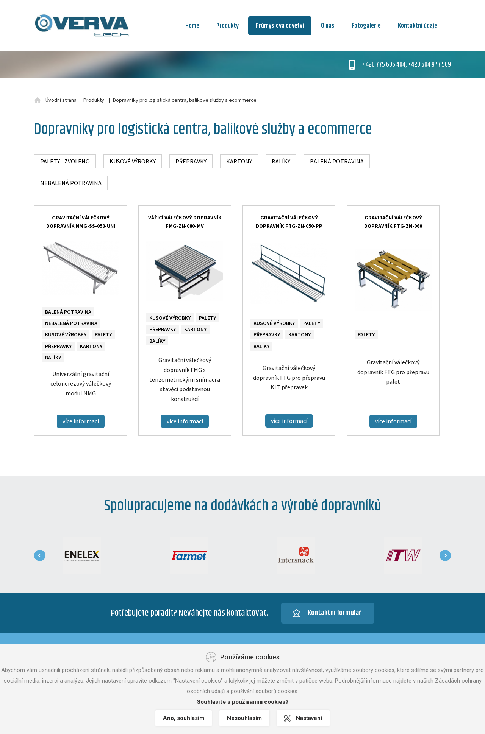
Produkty (227, 26)
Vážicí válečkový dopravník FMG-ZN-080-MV (185, 221)
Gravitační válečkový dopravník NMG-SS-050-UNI (80, 221)
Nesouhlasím (244, 718)
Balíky (281, 161)
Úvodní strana (61, 99)
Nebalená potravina (71, 183)
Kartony (239, 161)
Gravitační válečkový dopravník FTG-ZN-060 (393, 221)
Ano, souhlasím (183, 718)
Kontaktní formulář (334, 613)
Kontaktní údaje (417, 26)
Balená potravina (337, 161)
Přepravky (191, 161)
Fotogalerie (366, 26)
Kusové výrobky (133, 161)
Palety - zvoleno (65, 161)
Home (192, 26)
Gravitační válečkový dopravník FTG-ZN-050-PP (289, 221)
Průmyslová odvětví (280, 26)
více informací (81, 421)
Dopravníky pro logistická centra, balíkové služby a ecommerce (185, 99)
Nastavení (309, 718)
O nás (328, 26)
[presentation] (39, 555)
